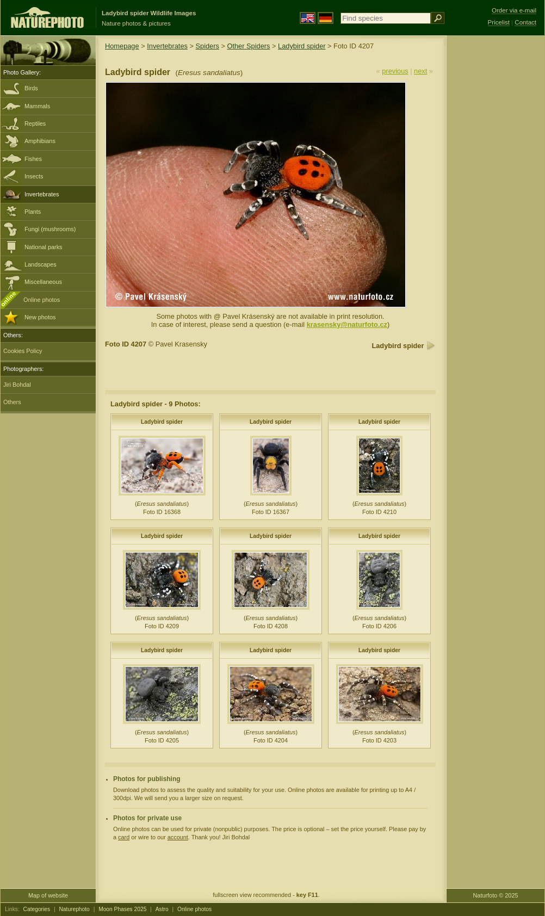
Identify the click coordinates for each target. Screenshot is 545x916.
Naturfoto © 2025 (495, 895)
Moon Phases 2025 (122, 909)
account (178, 837)
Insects (33, 176)
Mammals (37, 106)
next (420, 71)
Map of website (48, 895)
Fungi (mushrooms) (50, 229)
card (123, 837)
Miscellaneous (43, 281)
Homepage (122, 46)
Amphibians (39, 141)
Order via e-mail (514, 10)
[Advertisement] (495, 209)
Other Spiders (248, 46)
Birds (31, 88)
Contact (525, 22)
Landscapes (40, 264)
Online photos (41, 299)
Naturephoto (74, 909)
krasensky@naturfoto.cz (347, 324)
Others (12, 402)
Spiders (207, 46)
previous (395, 71)
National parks (43, 247)
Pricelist (499, 22)
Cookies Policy (22, 351)
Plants (32, 211)
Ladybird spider (302, 46)
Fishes (33, 159)
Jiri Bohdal (17, 384)
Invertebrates (41, 194)
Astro (162, 909)
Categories (37, 909)
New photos (39, 317)
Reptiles (35, 123)
